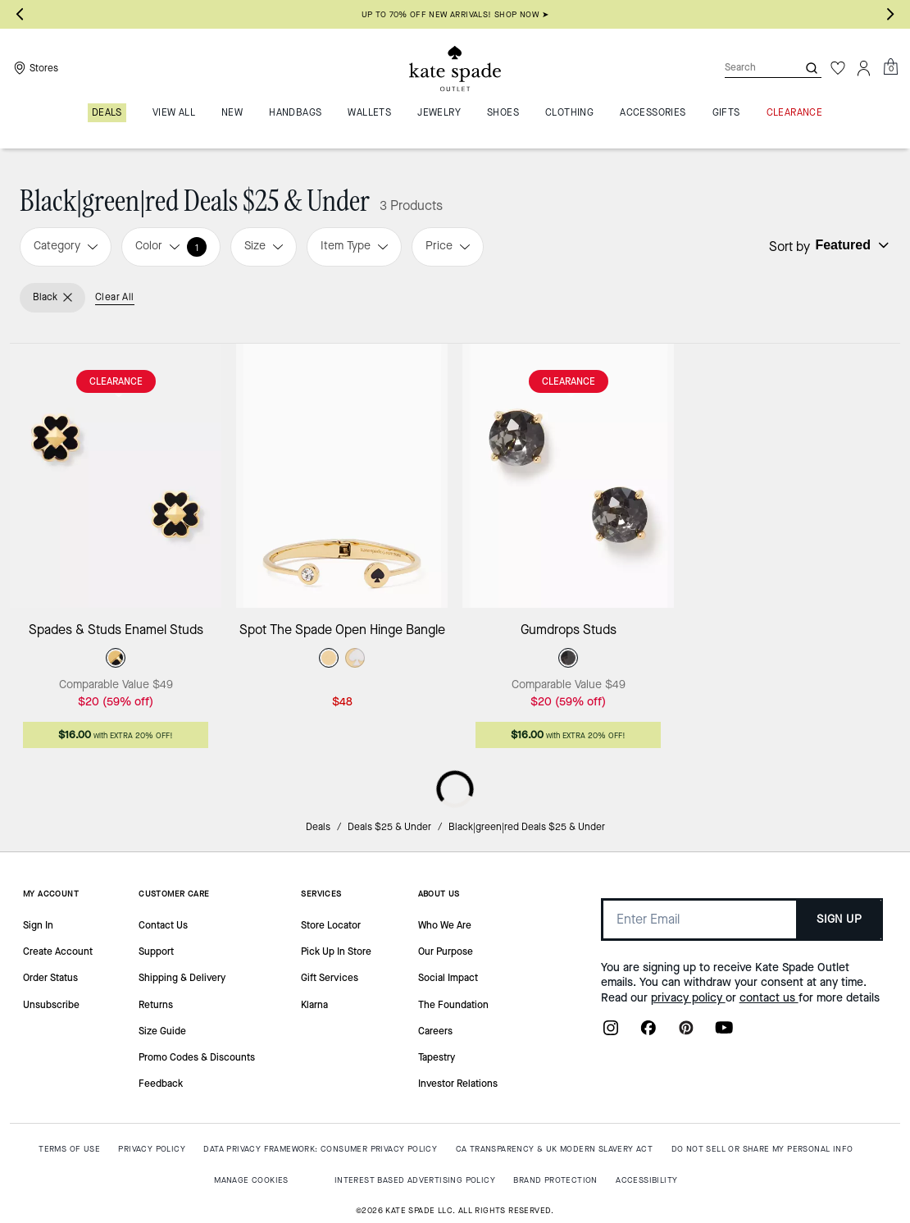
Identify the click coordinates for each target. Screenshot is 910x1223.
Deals (318, 826)
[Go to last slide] (20, 15)
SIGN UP (839, 919)
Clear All (114, 296)
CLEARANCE (116, 381)
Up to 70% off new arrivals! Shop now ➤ (455, 14)
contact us (769, 998)
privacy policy (688, 998)
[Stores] (34, 68)
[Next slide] (890, 15)
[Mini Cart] (890, 67)
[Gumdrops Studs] (568, 476)
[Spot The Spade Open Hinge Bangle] (342, 476)
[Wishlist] (838, 68)
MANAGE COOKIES (251, 1180)
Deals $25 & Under (389, 826)
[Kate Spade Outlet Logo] (455, 68)
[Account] (864, 68)
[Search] (748, 67)
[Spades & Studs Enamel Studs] (115, 476)
